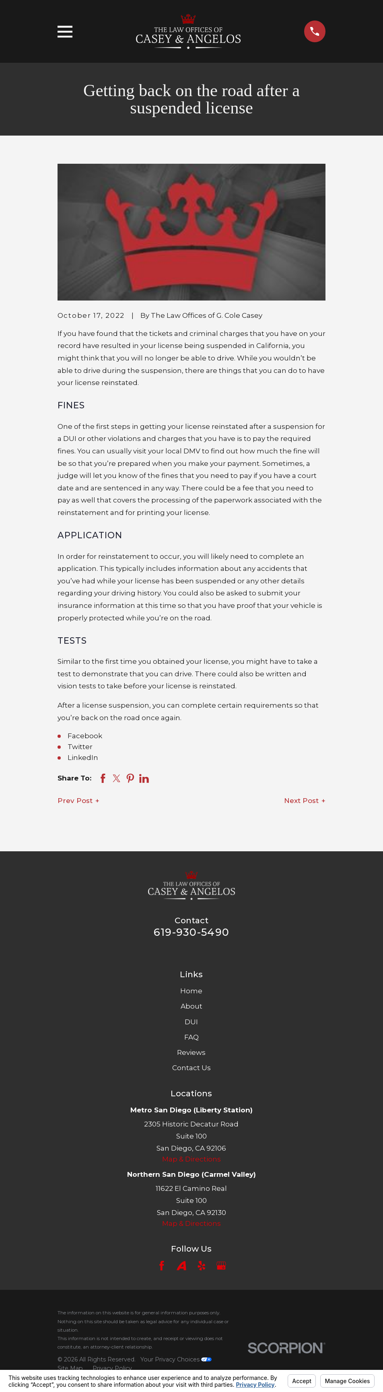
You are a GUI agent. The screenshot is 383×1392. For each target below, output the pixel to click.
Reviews (191, 1052)
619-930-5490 (191, 932)
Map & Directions (191, 1159)
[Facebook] (162, 1266)
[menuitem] (70, 1369)
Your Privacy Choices (176, 1359)
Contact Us (191, 1068)
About (191, 1006)
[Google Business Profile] (221, 1266)
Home (191, 991)
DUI (191, 1022)
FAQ (191, 1037)
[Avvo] (181, 1266)
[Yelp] (201, 1266)
